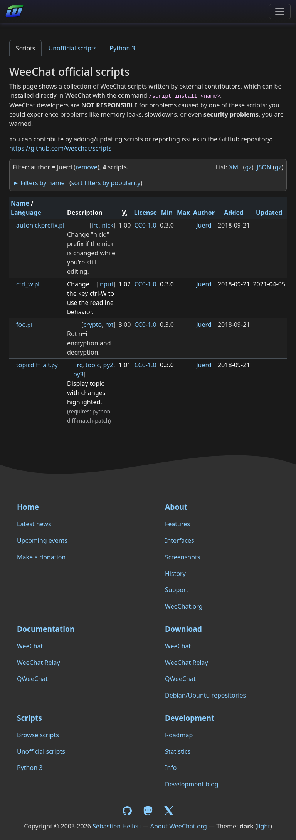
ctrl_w (27, 284)
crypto (92, 324)
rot (109, 324)
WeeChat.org (184, 606)
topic (93, 365)
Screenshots (182, 557)
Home (28, 507)
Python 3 (122, 48)
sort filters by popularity (106, 183)
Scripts (25, 48)
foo (24, 324)
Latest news (34, 524)
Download (183, 629)
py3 (78, 374)
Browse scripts (38, 735)
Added (234, 212)
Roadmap (179, 735)
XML (235, 167)
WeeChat (30, 646)
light (263, 826)
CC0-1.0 (145, 225)
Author (204, 212)
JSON (264, 167)
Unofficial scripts (72, 48)
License (145, 212)
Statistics (177, 751)
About (176, 507)
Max (183, 212)
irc (95, 225)
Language (26, 212)
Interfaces (179, 540)
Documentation (45, 629)
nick (107, 225)
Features (177, 524)
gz (248, 167)
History (175, 573)
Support (176, 590)
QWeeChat (32, 678)
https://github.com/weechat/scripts (60, 148)
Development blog (191, 784)
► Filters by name (38, 183)
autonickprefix (40, 225)
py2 (108, 365)
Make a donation (41, 557)
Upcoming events (42, 540)
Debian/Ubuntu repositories (205, 695)
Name (20, 203)
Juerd (203, 225)
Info (171, 767)
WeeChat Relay (38, 662)
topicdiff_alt (36, 365)
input (106, 284)
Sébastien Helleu (116, 826)
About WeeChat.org (178, 826)
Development (189, 718)
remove (87, 167)
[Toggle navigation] (280, 11)
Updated (269, 212)
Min (167, 212)
